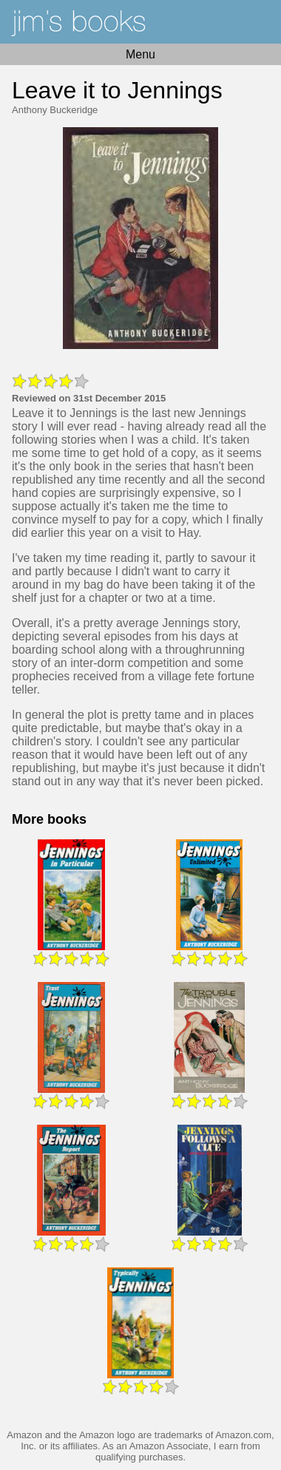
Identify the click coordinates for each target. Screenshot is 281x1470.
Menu (140, 54)
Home (140, 22)
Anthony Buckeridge (55, 109)
